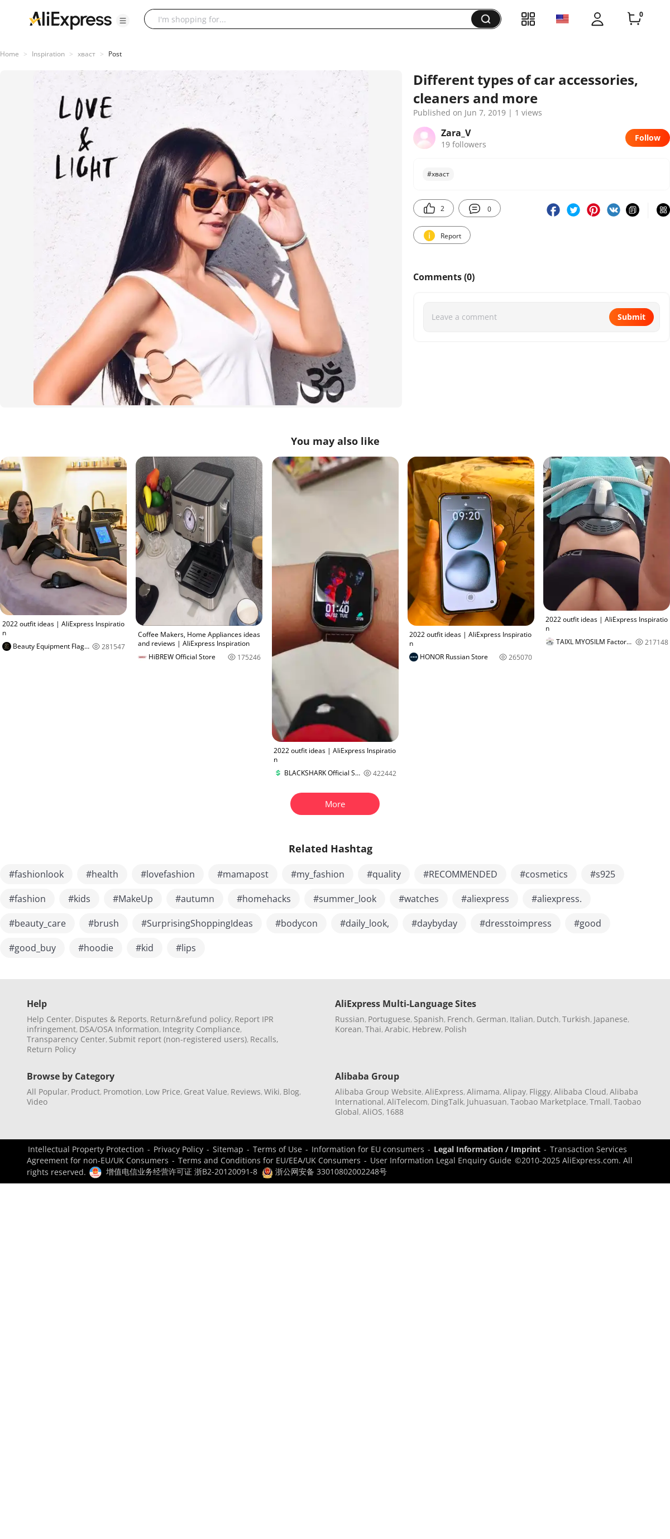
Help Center (49, 1019)
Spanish (429, 1019)
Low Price (162, 1091)
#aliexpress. (557, 899)
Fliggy (540, 1091)
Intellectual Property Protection (86, 1149)
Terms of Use (277, 1149)
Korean (348, 1029)
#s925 (602, 874)
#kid (145, 948)
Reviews (246, 1091)
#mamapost (243, 874)
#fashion (27, 899)
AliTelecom (407, 1101)
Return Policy (51, 1049)
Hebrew (426, 1029)
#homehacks (264, 899)
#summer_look (344, 899)
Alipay (514, 1091)
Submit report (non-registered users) (178, 1039)
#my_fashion (317, 874)
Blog (291, 1091)
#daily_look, (364, 923)
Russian (350, 1019)
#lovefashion (168, 874)
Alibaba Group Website (378, 1091)
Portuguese (389, 1019)
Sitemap (228, 1149)
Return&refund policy (190, 1019)
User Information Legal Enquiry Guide (440, 1160)
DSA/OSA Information (119, 1029)
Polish (455, 1029)
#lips (186, 948)
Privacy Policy (178, 1149)
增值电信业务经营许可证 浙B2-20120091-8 (181, 1171)
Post (115, 54)
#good (587, 923)
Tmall (600, 1101)
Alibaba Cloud (580, 1091)
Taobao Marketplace (548, 1101)
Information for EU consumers (368, 1149)
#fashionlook (36, 874)
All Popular (47, 1091)
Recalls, (264, 1039)
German (491, 1019)
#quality (384, 874)
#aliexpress (485, 899)
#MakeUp (133, 899)
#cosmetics (544, 874)
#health (102, 874)
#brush (103, 923)
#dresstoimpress (516, 923)
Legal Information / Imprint (487, 1149)
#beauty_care (37, 923)
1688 (395, 1111)
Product (85, 1091)
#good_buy (32, 948)
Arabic (397, 1029)
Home (9, 54)
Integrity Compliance (201, 1029)
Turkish (576, 1019)
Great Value (205, 1091)
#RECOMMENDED (460, 874)
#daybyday (434, 923)
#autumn (194, 899)
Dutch (548, 1019)
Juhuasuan (487, 1101)
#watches (419, 899)
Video (37, 1101)
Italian (521, 1019)
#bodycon (296, 923)
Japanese (611, 1019)
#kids (79, 899)
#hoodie (95, 948)
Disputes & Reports (111, 1019)
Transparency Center (66, 1039)
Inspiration (48, 54)
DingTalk (447, 1101)
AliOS (372, 1111)
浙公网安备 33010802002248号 (324, 1171)
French (460, 1019)
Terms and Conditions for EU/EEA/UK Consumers (269, 1160)
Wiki (272, 1091)
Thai (373, 1029)
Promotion (122, 1091)
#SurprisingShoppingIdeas (197, 923)
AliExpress (444, 1091)
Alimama (483, 1091)
